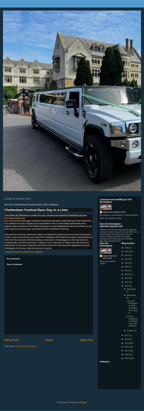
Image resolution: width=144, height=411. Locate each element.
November (131, 295)
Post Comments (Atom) (26, 346)
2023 (126, 259)
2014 (126, 339)
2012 (126, 347)
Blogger (83, 402)
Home (49, 340)
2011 (126, 350)
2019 (126, 274)
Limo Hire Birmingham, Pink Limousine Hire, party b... (132, 307)
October (130, 330)
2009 (126, 358)
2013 (126, 343)
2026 (126, 248)
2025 (126, 251)
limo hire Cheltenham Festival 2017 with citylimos (131, 321)
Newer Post (11, 340)
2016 (126, 286)
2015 (126, 335)
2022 (126, 263)
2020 (126, 270)
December (131, 289)
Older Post (86, 340)
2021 (126, 267)
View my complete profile (110, 218)
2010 (126, 354)
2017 (126, 282)
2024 (126, 255)
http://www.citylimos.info (14, 218)
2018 (126, 278)
